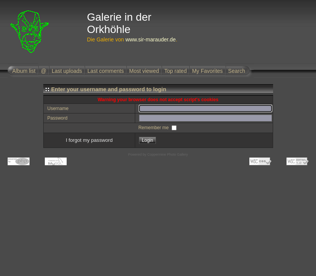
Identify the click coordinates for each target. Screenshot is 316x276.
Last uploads (67, 71)
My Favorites (207, 71)
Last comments (105, 71)
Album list (24, 71)
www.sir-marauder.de (150, 39)
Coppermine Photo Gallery (167, 154)
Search (236, 71)
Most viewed (144, 71)
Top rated (175, 71)
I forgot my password (89, 140)
